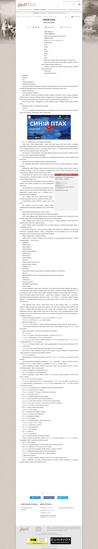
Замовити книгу (49, 27)
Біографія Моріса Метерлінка (61, 190)
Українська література (25, 9)
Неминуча (23, 509)
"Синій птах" (60, 182)
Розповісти (49, 497)
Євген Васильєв (53, 533)
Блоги (74, 1)
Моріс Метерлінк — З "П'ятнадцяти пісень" (64, 177)
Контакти (65, 1)
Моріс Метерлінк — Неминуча (61, 179)
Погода (78, 1)
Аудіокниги (43, 13)
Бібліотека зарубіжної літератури (23, 16)
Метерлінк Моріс (38, 16)
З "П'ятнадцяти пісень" (27, 507)
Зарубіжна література (40, 10)
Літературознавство (61, 9)
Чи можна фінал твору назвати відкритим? (64, 187)
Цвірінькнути (62, 497)
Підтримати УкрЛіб (65, 27)
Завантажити (76, 16)
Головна (38, 527)
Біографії (50, 13)
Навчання (51, 9)
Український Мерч (74, 9)
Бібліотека (36, 13)
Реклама (70, 1)
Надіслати (35, 497)
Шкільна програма (59, 13)
